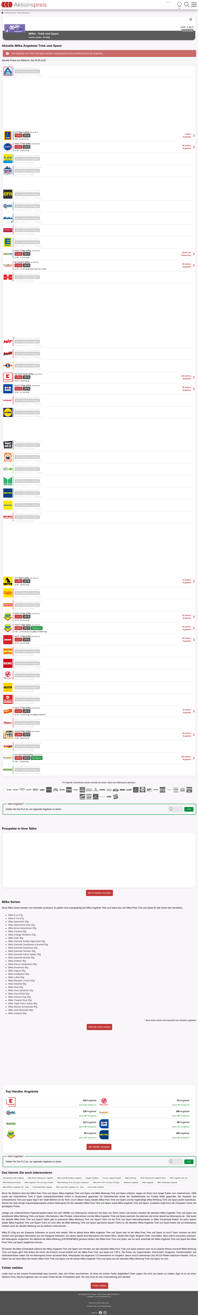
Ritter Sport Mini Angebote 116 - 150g (70, 1187)
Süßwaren (40, 1232)
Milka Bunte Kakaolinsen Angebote (40, 1178)
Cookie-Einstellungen (104, 1306)
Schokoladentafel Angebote (42, 1187)
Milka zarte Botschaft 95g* (20, 1010)
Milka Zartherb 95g (17, 1013)
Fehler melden (100, 1285)
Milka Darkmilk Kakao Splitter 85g (24, 954)
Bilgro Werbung (130, 1178)
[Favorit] (190, 19)
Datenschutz (105, 1303)
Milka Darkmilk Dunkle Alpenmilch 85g (26, 941)
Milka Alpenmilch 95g (18, 921)
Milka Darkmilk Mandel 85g (21, 957)
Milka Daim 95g (15, 938)
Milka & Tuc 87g (16, 918)
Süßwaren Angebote (130, 1182)
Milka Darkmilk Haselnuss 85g (22, 948)
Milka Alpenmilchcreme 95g (21, 925)
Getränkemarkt (10, 13)
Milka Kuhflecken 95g (18, 974)
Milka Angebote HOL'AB (178, 1178)
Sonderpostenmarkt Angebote (13, 1178)
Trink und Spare (23, 13)
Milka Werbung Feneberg (11, 1182)
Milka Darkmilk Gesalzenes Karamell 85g (28, 944)
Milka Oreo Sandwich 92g (20, 990)
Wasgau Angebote (92, 1178)
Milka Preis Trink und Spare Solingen (106, 1182)
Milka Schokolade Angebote (167, 1182)
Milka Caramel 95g (17, 931)
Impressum (92, 1303)
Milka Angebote (147, 1182)
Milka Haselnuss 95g (18, 967)
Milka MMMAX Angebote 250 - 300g (15, 1187)
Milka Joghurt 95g (16, 971)
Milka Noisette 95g (17, 984)
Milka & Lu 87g (15, 915)
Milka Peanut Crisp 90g (19, 997)
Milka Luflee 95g (16, 977)
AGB (98, 1303)
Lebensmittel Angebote (95, 1187)
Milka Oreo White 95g (18, 993)
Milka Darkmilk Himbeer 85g (21, 951)
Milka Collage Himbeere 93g (22, 934)
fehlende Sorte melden (100, 1027)
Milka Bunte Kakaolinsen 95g (22, 928)
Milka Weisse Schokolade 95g (22, 1007)
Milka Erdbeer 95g (17, 961)
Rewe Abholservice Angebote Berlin (153, 1178)
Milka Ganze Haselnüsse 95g (22, 964)
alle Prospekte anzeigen (99, 893)
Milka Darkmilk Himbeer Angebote (69, 1178)
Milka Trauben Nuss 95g (20, 1000)
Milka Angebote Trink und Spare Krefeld (39, 1182)
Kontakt (89, 1306)
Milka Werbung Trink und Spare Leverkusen (73, 1182)
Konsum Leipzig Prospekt (112, 1178)
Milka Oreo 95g (15, 987)
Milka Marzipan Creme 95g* (21, 980)
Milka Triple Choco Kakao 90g (22, 1003)
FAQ (94, 1306)
